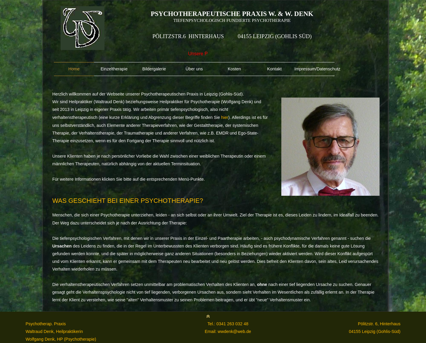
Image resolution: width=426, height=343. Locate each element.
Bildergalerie (154, 69)
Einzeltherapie (114, 69)
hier (224, 117)
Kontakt (274, 69)
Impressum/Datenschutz (314, 69)
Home (74, 69)
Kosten (234, 69)
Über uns (194, 69)
